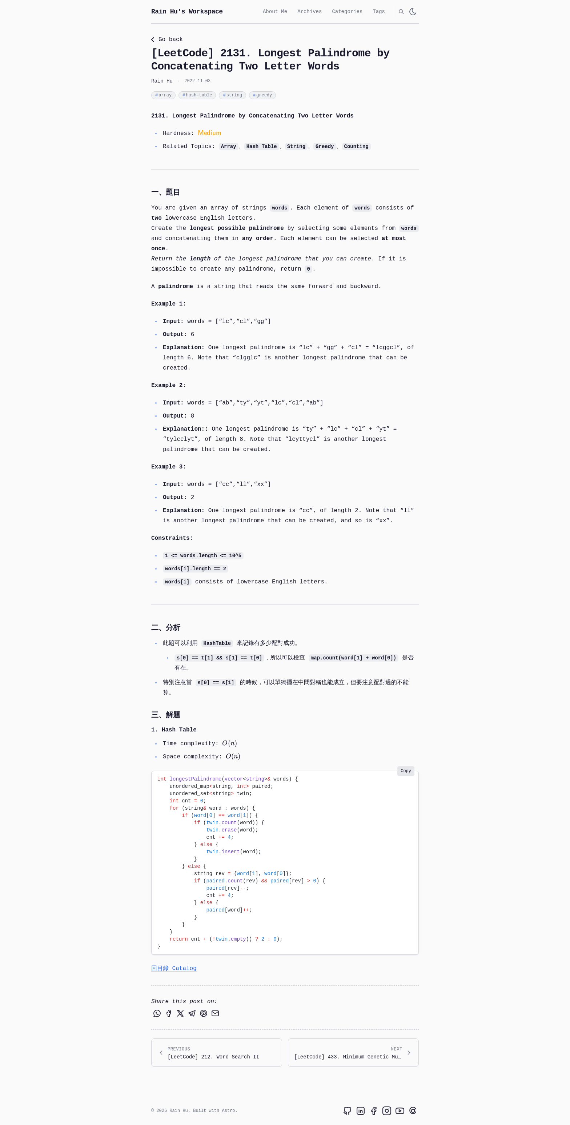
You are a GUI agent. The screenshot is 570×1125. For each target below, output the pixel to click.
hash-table (197, 95)
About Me (275, 11)
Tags (379, 11)
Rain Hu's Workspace (187, 11)
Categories (347, 11)
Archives (309, 11)
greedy (262, 95)
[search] (401, 11)
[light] (413, 11)
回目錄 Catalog (174, 969)
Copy (406, 771)
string (232, 95)
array (163, 95)
